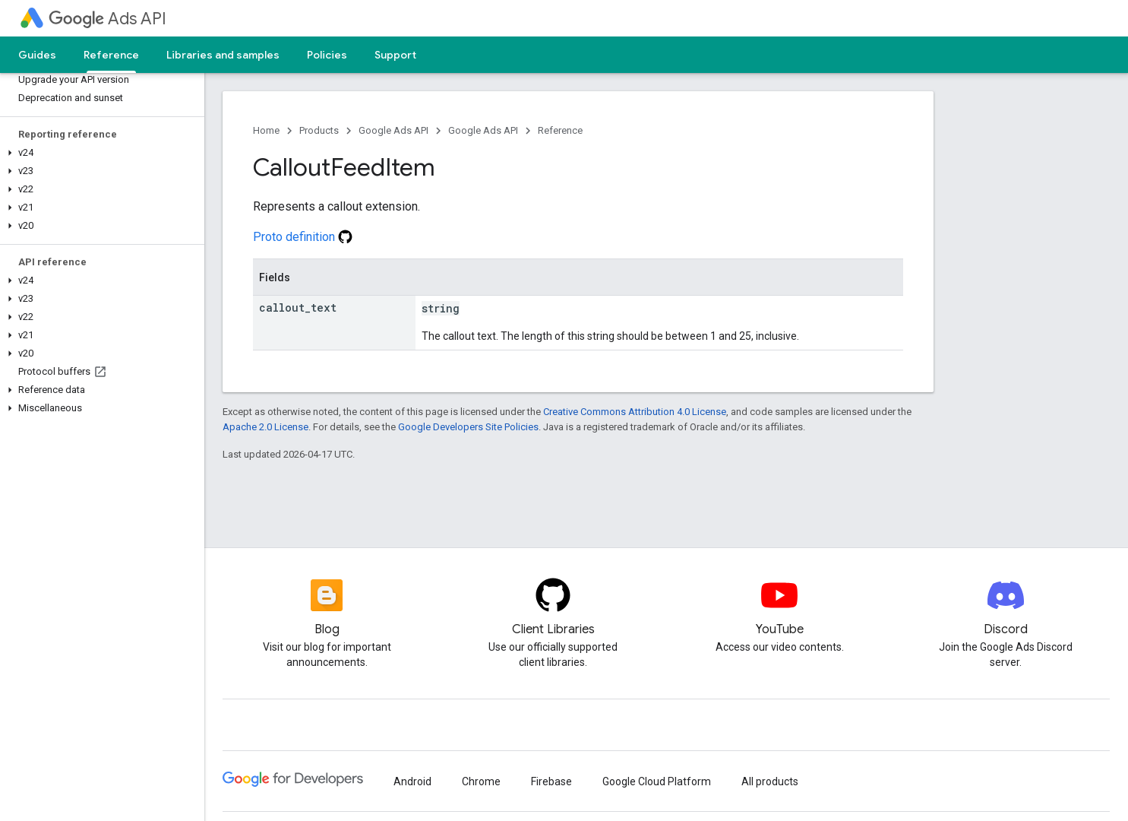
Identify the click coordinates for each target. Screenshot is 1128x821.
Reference (560, 130)
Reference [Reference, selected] (111, 55)
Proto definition (302, 237)
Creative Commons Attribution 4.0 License (634, 411)
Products (319, 130)
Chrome (481, 781)
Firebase (551, 781)
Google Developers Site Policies (468, 427)
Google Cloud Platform (656, 781)
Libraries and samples (223, 55)
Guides (37, 55)
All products (769, 781)
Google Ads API (393, 130)
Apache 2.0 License (265, 427)
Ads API (107, 18)
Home (266, 130)
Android (412, 781)
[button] (99, 153)
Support (395, 55)
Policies (327, 55)
